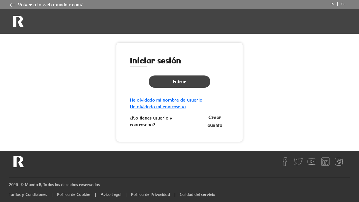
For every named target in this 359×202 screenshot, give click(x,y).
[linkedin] (325, 161)
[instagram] (339, 161)
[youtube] (312, 161)
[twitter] (298, 161)
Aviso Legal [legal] (111, 194)
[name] (45, 4)
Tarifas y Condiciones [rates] (28, 194)
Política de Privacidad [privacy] (150, 194)
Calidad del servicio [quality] (197, 194)
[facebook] (285, 161)
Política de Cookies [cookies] (74, 194)
